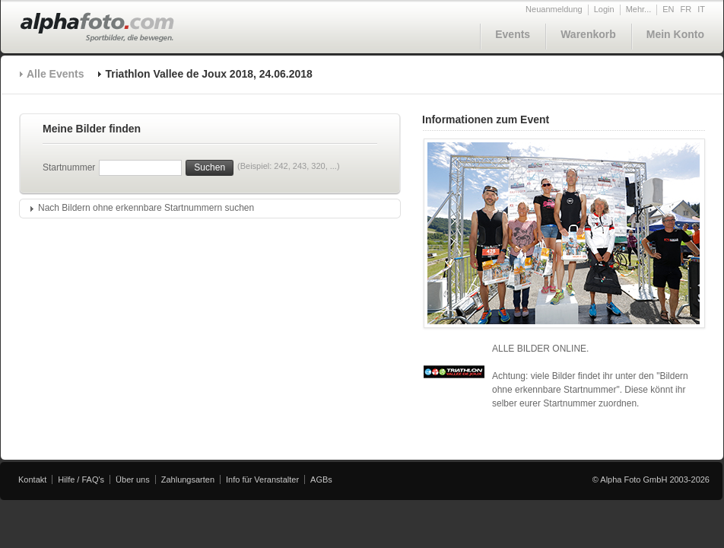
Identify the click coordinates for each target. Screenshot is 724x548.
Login (604, 9)
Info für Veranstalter (262, 479)
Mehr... (639, 9)
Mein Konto (675, 34)
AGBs (321, 479)
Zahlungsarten (187, 479)
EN (668, 9)
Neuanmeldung (554, 9)
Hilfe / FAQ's (81, 479)
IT (701, 9)
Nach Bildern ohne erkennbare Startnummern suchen (146, 207)
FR (686, 9)
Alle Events (55, 74)
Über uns (133, 479)
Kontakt (32, 479)
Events (512, 34)
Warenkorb (588, 34)
